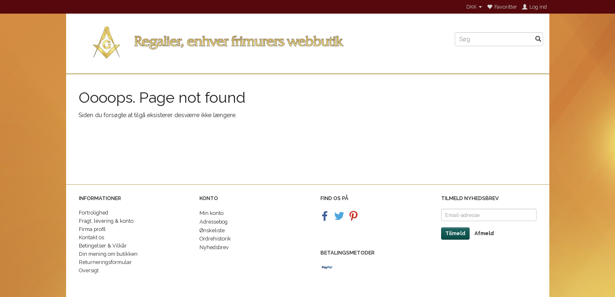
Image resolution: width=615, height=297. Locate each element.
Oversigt (89, 270)
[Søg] (538, 39)
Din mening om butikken (108, 254)
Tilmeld (455, 233)
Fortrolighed (93, 213)
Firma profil (92, 229)
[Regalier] (257, 40)
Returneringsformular (105, 262)
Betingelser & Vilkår (103, 246)
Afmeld (484, 233)
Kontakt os (91, 237)
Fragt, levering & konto (106, 221)
